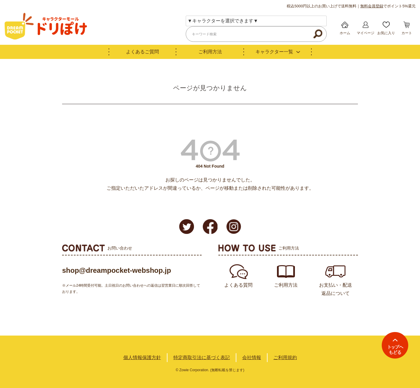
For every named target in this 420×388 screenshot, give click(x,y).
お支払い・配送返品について (335, 289)
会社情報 (251, 357)
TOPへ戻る (395, 345)
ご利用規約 (285, 357)
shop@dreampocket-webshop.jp (116, 270)
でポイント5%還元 (388, 6)
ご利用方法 (210, 51)
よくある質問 (238, 285)
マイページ (365, 33)
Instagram (233, 226)
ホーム (345, 33)
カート (406, 33)
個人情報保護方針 (142, 357)
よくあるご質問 (142, 51)
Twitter (186, 226)
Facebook (210, 226)
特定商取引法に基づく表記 (201, 357)
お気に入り (386, 33)
